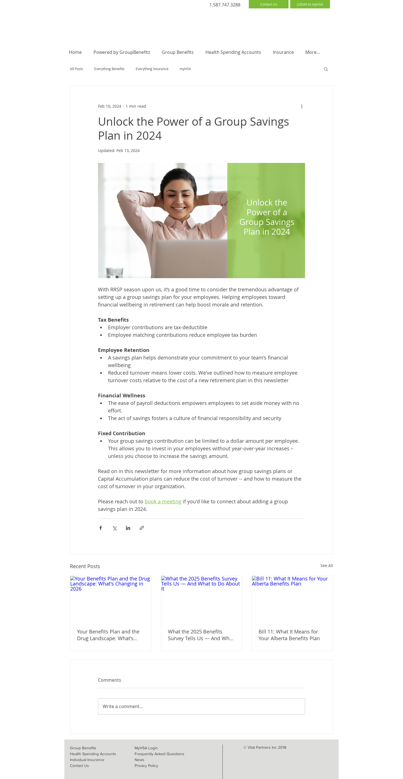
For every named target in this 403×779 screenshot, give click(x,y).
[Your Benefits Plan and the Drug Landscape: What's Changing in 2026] (110, 598)
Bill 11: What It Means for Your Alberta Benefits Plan (289, 635)
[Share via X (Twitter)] (114, 528)
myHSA (185, 68)
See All (326, 565)
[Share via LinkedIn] (128, 528)
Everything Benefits (109, 68)
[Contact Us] (269, 4)
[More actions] (301, 106)
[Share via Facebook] (100, 528)
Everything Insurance (152, 68)
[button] (326, 68)
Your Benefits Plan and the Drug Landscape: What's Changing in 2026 (108, 635)
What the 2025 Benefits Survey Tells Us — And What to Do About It (201, 635)
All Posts (76, 68)
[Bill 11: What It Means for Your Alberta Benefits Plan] (292, 598)
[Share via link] (141, 528)
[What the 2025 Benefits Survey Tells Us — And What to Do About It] (201, 598)
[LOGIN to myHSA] (310, 4)
